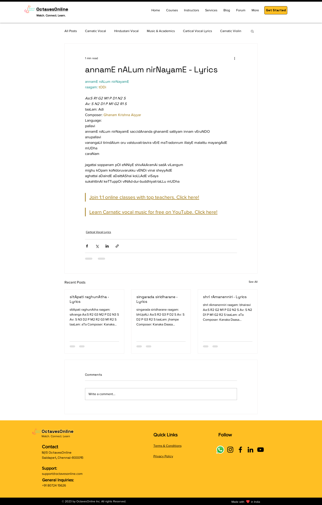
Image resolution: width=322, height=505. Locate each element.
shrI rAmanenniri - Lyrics (225, 296)
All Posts (70, 31)
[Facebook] (240, 450)
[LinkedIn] (250, 450)
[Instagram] (230, 450)
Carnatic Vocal (95, 31)
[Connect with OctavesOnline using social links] (220, 450)
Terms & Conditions (167, 445)
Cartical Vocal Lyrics (197, 31)
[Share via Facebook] (87, 246)
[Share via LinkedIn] (107, 246)
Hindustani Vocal (126, 31)
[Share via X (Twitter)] (97, 246)
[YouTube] (260, 450)
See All (253, 281)
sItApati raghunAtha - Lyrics (89, 299)
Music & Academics (161, 31)
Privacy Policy (163, 456)
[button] (275, 10)
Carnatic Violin (230, 31)
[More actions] (234, 58)
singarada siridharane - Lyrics (156, 299)
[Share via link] (117, 246)
